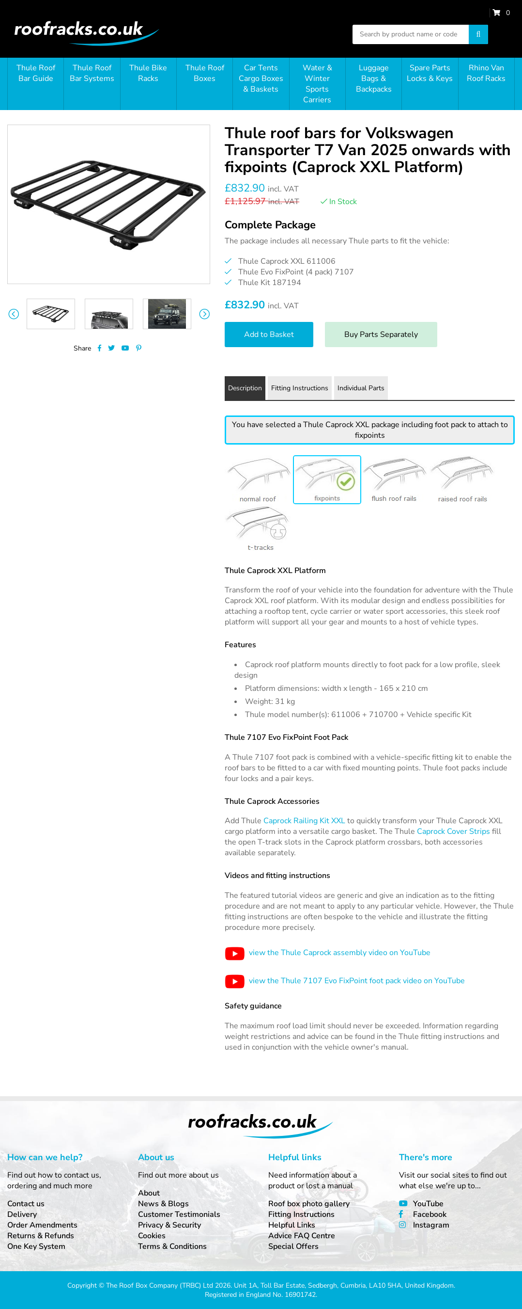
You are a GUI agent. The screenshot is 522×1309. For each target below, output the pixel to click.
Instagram (431, 1225)
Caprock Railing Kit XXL (304, 820)
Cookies (152, 1235)
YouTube (428, 1203)
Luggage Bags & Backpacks (374, 79)
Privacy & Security (169, 1225)
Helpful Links (291, 1225)
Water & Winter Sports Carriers (317, 84)
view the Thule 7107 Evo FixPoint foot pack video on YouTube (345, 980)
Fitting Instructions (301, 1214)
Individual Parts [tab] (361, 388)
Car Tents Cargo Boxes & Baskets (261, 79)
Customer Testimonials (179, 1214)
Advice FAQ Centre (301, 1235)
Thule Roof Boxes (204, 73)
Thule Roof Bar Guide (35, 73)
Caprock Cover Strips (453, 831)
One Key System (36, 1246)
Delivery (22, 1214)
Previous (13, 314)
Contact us (26, 1203)
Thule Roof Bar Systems (92, 73)
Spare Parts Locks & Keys (430, 73)
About (149, 1193)
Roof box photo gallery (309, 1203)
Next (204, 314)
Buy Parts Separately (381, 334)
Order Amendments (42, 1225)
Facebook (429, 1214)
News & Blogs (163, 1203)
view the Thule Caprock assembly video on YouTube (327, 952)
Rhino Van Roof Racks (486, 73)
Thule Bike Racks (148, 73)
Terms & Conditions (172, 1246)
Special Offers (293, 1246)
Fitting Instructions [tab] (299, 388)
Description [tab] (245, 388)
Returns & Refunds (40, 1235)
